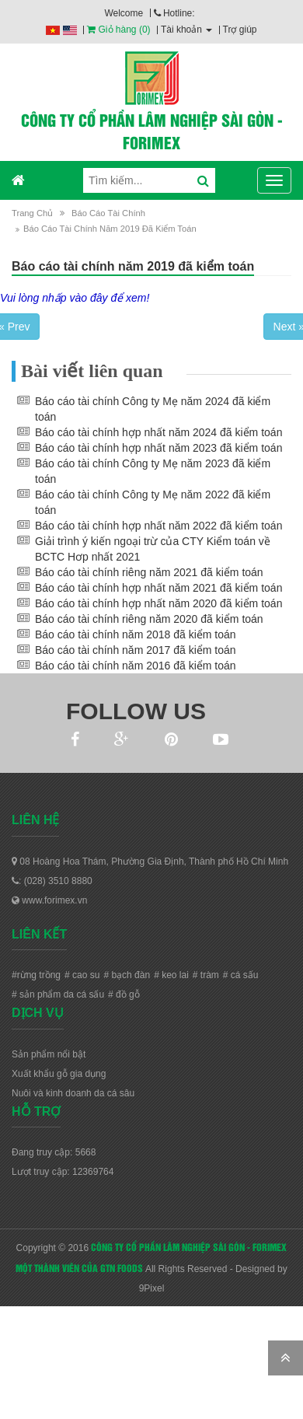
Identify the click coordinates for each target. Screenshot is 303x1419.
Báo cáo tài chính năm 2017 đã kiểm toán (135, 650)
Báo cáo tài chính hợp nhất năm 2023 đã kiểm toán (158, 448)
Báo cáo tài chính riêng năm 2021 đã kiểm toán (149, 572)
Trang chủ (32, 213)
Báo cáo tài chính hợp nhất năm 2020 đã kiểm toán (158, 603)
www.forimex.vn (49, 900)
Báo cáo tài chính (108, 213)
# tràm (206, 975)
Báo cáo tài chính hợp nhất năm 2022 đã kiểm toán (158, 525)
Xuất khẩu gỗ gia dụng (59, 1073)
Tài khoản (186, 29)
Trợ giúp (240, 29)
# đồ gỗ (124, 994)
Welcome (123, 13)
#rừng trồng (36, 975)
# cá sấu (241, 975)
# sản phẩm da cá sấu (58, 994)
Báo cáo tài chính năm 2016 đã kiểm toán (135, 665)
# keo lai (171, 975)
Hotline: (174, 13)
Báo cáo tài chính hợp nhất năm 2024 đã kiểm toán (158, 432)
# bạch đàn (126, 975)
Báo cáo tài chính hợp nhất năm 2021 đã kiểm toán (158, 588)
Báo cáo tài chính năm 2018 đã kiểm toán (135, 634)
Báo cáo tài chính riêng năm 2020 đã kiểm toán (149, 619)
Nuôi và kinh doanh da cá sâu (73, 1093)
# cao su (81, 975)
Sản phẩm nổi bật (48, 1054)
